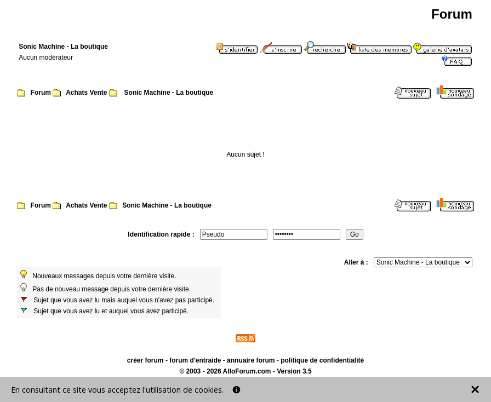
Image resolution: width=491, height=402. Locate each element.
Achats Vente (86, 92)
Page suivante (415, 121)
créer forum (145, 360)
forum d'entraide (195, 360)
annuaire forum (251, 360)
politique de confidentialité (322, 360)
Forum (41, 92)
